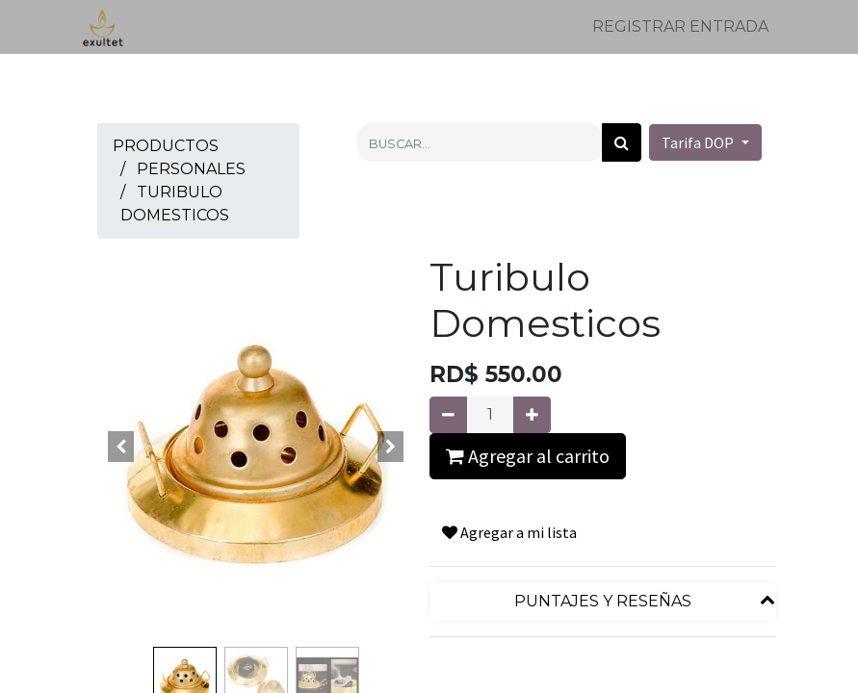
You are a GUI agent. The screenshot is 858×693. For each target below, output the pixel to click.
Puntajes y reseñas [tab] (602, 601)
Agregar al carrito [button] (528, 456)
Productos (166, 146)
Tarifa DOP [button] (699, 142)
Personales (191, 169)
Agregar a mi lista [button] (509, 532)
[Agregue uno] (532, 415)
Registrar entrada (680, 26)
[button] (121, 446)
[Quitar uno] (448, 415)
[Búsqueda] (621, 142)
